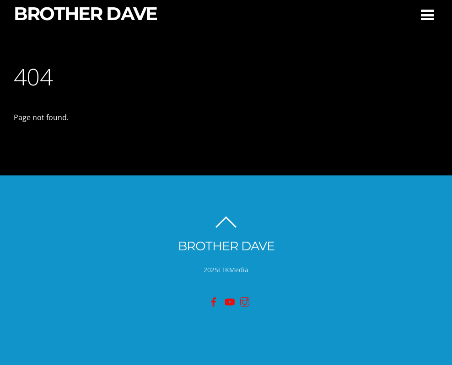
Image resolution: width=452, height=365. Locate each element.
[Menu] (427, 14)
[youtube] (229, 300)
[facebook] (213, 300)
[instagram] (244, 300)
